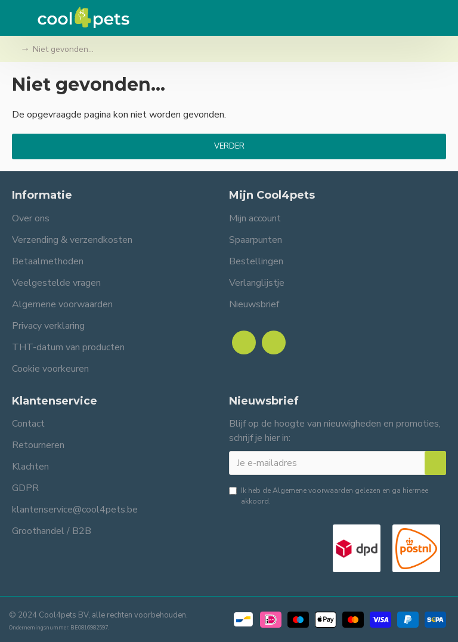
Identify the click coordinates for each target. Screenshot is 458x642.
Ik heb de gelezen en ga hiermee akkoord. (328, 495)
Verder (229, 146)
